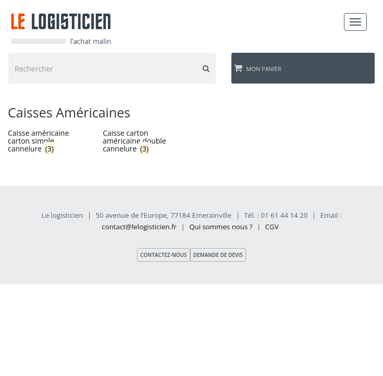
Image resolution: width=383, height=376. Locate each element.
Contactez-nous (163, 254)
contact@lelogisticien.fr (139, 226)
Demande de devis (218, 254)
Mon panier (257, 68)
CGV (272, 226)
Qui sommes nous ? (220, 226)
